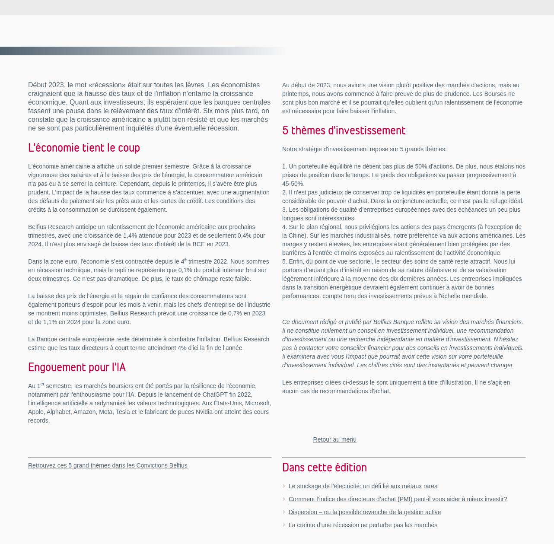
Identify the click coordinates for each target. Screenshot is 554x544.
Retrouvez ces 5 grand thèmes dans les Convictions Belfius (108, 465)
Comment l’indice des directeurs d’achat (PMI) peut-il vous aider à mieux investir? (398, 499)
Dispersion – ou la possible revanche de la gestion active (365, 512)
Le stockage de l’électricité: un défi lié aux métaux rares (363, 486)
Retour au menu (335, 439)
